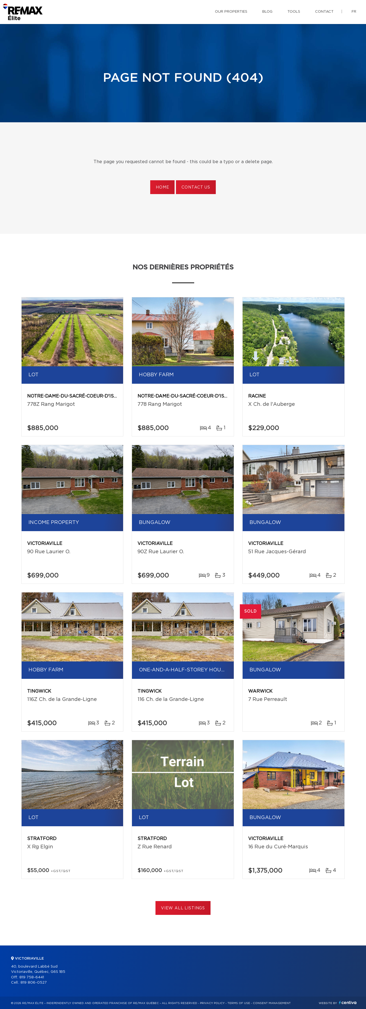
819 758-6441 (31, 977)
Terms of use (238, 1003)
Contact (324, 12)
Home (162, 187)
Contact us (195, 187)
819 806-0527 (33, 982)
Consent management (272, 1003)
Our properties (231, 12)
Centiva (348, 1002)
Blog (267, 12)
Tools (293, 12)
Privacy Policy (212, 1003)
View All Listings (183, 908)
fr (354, 12)
